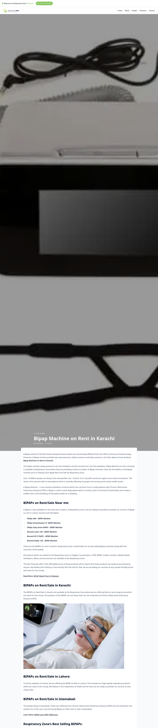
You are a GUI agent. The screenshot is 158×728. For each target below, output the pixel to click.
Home (120, 10)
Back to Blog (39, 433)
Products (143, 10)
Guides (134, 10)
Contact (152, 10)
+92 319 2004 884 (44, 3)
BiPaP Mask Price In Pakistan (46, 576)
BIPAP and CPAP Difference (46, 715)
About (127, 10)
